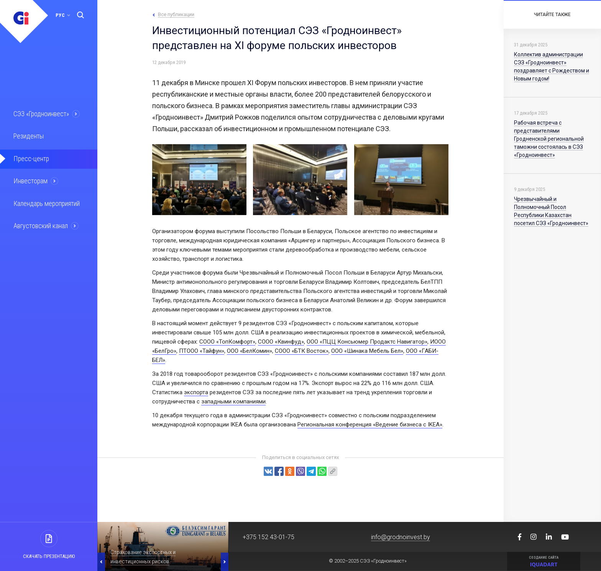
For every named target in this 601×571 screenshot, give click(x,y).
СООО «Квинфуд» (281, 341)
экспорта (196, 392)
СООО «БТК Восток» (301, 350)
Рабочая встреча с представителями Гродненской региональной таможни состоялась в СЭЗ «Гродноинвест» (549, 139)
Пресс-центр (29, 157)
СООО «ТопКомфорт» (227, 341)
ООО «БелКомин (248, 350)
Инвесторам (29, 179)
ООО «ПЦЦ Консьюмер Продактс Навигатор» (367, 341)
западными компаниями (233, 401)
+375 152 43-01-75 (268, 537)
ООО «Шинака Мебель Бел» (367, 350)
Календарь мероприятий (45, 201)
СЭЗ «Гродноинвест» (40, 113)
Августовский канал (39, 223)
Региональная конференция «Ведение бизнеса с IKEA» (369, 424)
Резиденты (27, 135)
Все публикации (176, 14)
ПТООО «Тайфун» (201, 350)
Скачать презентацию (49, 556)
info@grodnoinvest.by (400, 537)
